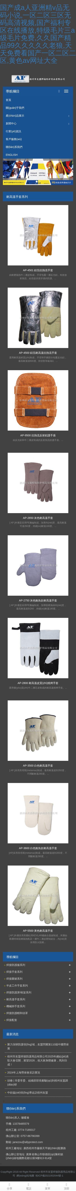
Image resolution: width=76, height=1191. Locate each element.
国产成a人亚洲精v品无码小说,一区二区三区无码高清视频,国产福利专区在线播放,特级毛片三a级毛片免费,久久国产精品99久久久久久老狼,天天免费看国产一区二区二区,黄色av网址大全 (38, 34)
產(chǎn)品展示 (15, 115)
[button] (69, 116)
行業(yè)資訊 (13, 131)
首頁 (8, 99)
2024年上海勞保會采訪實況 (23, 1072)
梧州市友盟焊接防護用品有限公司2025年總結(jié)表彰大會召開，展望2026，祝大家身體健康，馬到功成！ (38, 1060)
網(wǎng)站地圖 (25, 1175)
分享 (9, 1186)
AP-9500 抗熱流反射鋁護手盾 (38, 435)
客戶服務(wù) (14, 139)
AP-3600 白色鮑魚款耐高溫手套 (38, 848)
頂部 (66, 1186)
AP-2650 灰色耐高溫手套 (38, 517)
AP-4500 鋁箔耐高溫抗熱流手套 (38, 352)
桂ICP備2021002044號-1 (49, 1175)
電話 (28, 1186)
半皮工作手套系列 (17, 985)
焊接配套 (11, 1019)
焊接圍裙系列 (14, 978)
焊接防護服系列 (15, 964)
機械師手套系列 (15, 1006)
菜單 (47, 1186)
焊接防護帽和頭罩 (17, 1013)
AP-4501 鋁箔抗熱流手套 (38, 270)
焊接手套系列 (14, 971)
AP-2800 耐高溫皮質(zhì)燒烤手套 (38, 683)
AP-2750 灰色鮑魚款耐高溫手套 (38, 600)
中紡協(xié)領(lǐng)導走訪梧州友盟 (27, 1092)
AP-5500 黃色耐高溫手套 (38, 930)
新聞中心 (11, 123)
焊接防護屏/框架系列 (18, 992)
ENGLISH (11, 154)
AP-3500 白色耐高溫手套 (38, 765)
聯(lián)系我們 (14, 146)
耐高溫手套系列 (15, 999)
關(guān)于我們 (15, 107)
